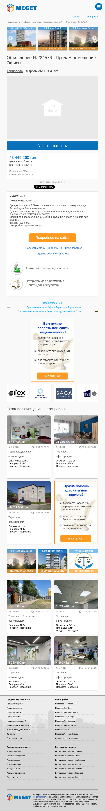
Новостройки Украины (65, 704)
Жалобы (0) (55, 248)
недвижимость (60, 182)
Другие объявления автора (53, 253)
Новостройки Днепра (64, 717)
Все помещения (52, 303)
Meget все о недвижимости (19, 797)
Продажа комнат (14, 708)
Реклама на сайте (15, 738)
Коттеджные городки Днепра (68, 764)
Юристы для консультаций (43, 285)
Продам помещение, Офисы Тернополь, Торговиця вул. (55, 307)
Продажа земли (14, 717)
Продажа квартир (15, 704)
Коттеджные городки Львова (68, 777)
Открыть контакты (52, 146)
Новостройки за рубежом (66, 734)
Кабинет (76, 16)
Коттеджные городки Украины (68, 751)
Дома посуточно (14, 764)
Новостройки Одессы (65, 721)
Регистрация (92, 16)
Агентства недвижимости (18, 730)
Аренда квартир (14, 751)
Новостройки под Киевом (66, 712)
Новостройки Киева (64, 708)
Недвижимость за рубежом (19, 725)
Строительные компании (66, 738)
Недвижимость (13, 22)
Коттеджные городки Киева (67, 756)
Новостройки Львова (64, 730)
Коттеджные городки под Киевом (70, 760)
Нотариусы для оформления (45, 280)
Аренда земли (13, 769)
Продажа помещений (16, 721)
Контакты (11, 734)
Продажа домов (14, 712)
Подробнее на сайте (52, 238)
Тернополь (15, 71)
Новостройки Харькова (65, 725)
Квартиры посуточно (16, 756)
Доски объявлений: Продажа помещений (43, 22)
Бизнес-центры (13, 777)
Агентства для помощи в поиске (47, 268)
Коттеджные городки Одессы (68, 769)
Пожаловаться (73, 248)
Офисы (14, 62)
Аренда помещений (16, 773)
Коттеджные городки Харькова (69, 773)
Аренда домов (13, 760)
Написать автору (35, 248)
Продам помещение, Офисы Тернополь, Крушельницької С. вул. (50, 311)
